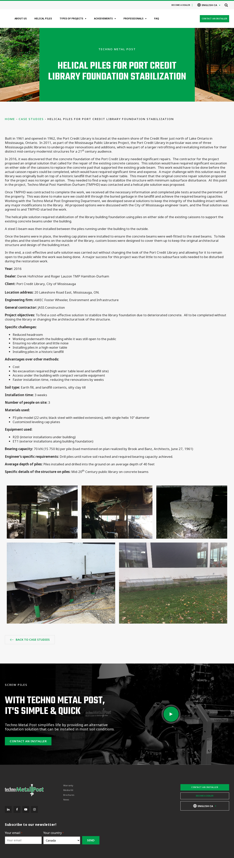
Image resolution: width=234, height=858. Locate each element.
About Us (21, 18)
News (66, 799)
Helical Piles (43, 18)
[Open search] (226, 5)
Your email (13, 833)
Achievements (103, 18)
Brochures (68, 795)
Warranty (68, 785)
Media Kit (68, 790)
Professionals (133, 18)
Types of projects (71, 18)
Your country (53, 833)
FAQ (156, 18)
